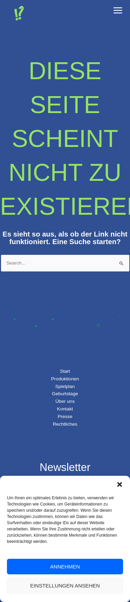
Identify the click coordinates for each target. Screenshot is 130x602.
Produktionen (65, 378)
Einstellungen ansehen (65, 586)
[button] (119, 484)
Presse (65, 416)
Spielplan (65, 386)
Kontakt (65, 408)
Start (65, 371)
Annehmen (65, 566)
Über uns (65, 401)
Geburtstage (65, 393)
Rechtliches (65, 424)
